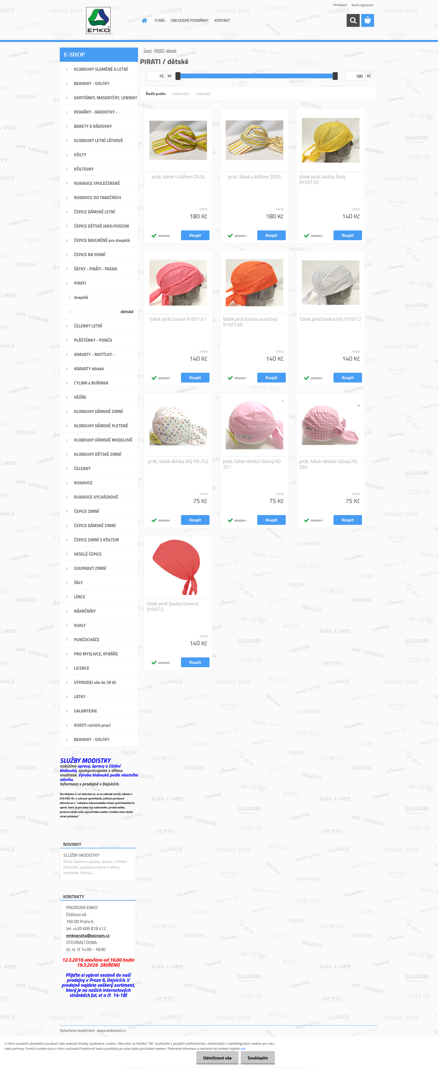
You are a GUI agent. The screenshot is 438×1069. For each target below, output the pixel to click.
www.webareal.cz (111, 1030)
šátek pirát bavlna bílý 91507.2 (330, 319)
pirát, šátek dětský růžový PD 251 (252, 464)
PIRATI (159, 50)
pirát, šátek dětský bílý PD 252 (178, 461)
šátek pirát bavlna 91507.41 (178, 319)
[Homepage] (144, 20)
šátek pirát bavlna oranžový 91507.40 (250, 321)
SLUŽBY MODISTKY (81, 855)
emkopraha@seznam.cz (88, 935)
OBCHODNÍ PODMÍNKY (190, 20)
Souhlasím (257, 1057)
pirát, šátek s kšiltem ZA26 (178, 177)
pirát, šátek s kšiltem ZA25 (254, 177)
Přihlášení (340, 5)
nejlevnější (180, 93)
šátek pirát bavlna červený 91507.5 (173, 606)
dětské (171, 50)
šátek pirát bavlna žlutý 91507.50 (322, 179)
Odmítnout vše (217, 1057)
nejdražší (203, 93)
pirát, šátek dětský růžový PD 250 (328, 464)
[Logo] (98, 21)
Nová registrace (362, 5)
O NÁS (160, 20)
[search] (353, 20)
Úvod (147, 50)
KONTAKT (222, 20)
